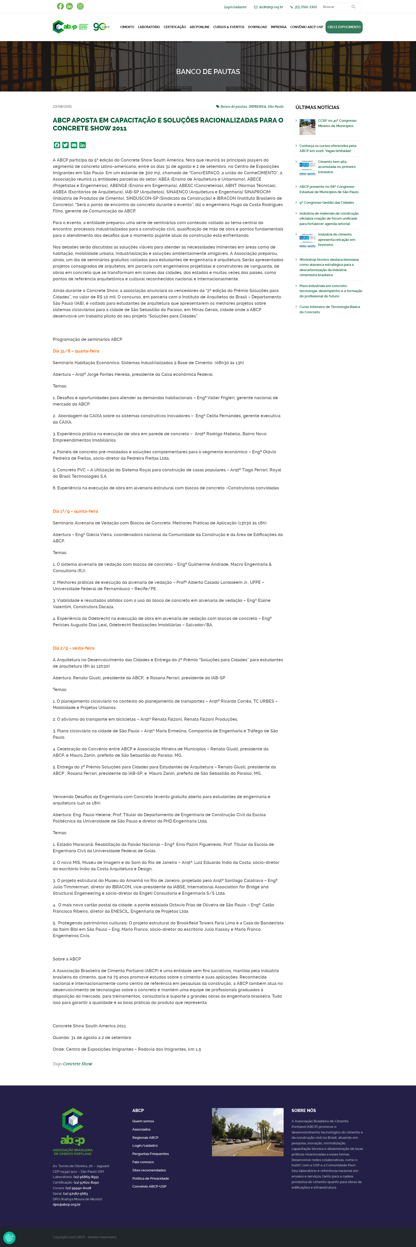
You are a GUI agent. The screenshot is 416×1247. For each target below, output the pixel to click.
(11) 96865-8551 (86, 1177)
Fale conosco (143, 1162)
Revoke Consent (9, 1237)
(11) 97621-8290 (86, 1182)
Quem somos (143, 1121)
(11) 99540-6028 (78, 1188)
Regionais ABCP (145, 1138)
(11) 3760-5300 (306, 7)
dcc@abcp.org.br (271, 7)
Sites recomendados (149, 1170)
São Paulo (276, 106)
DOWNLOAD (257, 27)
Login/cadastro (235, 7)
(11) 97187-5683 (75, 1194)
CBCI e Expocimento (344, 27)
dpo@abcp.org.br (67, 1204)
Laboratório (149, 27)
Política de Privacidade (150, 1178)
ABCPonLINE (200, 27)
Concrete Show (77, 1064)
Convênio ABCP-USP (306, 27)
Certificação (175, 27)
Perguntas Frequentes (150, 1154)
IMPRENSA (257, 106)
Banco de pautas (233, 106)
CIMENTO (127, 27)
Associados (141, 1129)
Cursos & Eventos (228, 27)
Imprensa (279, 27)
